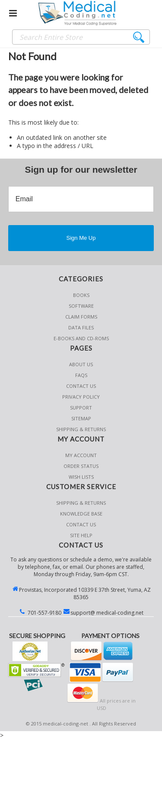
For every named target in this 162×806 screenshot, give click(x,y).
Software (81, 306)
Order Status (81, 466)
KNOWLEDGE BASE (81, 513)
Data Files (81, 327)
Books (81, 295)
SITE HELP (81, 535)
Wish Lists (81, 477)
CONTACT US (81, 524)
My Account (81, 455)
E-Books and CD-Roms (81, 338)
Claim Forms (81, 316)
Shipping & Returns (81, 503)
